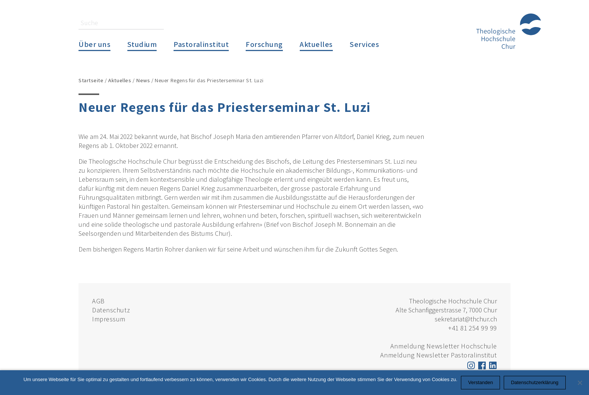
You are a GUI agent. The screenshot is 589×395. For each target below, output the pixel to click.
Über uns (94, 44)
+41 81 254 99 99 (472, 328)
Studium (142, 44)
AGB (98, 301)
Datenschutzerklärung (534, 382)
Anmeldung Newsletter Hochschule (443, 346)
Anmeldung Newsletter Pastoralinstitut (438, 355)
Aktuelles (316, 44)
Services (364, 44)
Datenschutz (111, 310)
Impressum (108, 319)
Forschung (264, 44)
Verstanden (480, 382)
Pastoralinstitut (201, 44)
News (143, 80)
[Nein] (579, 382)
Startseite (91, 80)
